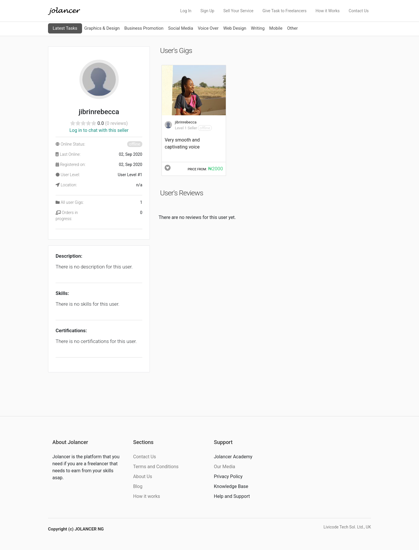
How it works (146, 496)
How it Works (328, 10)
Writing (257, 28)
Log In (185, 10)
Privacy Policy (228, 476)
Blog (138, 486)
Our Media (224, 466)
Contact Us (359, 10)
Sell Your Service (238, 10)
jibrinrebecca (185, 122)
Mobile (275, 28)
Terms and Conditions (156, 466)
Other (292, 28)
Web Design (234, 28)
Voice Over (208, 28)
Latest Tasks (65, 28)
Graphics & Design (102, 28)
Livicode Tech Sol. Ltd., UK (347, 527)
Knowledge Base (231, 486)
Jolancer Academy (233, 456)
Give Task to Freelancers (284, 10)
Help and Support (232, 496)
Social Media (180, 28)
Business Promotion (144, 28)
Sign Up (207, 10)
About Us (142, 476)
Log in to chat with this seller (98, 130)
